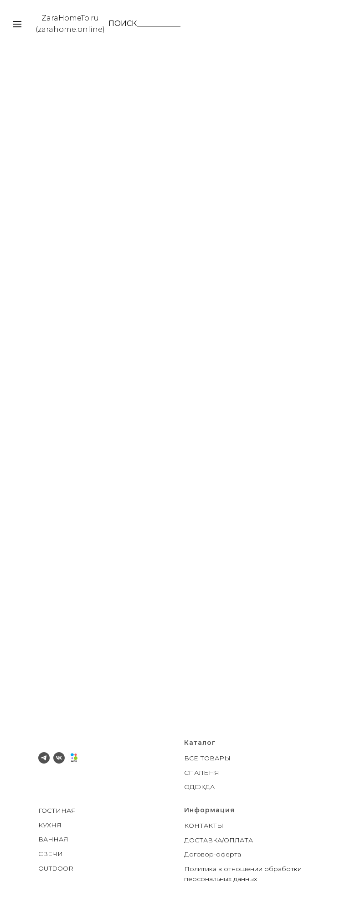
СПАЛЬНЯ (201, 773)
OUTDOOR (55, 868)
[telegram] (44, 758)
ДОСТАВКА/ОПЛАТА (218, 840)
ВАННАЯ (53, 839)
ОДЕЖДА (199, 787)
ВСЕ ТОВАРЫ (207, 758)
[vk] (59, 758)
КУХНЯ (50, 825)
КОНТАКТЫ (203, 825)
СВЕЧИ (50, 854)
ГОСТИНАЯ (57, 810)
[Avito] (74, 758)
